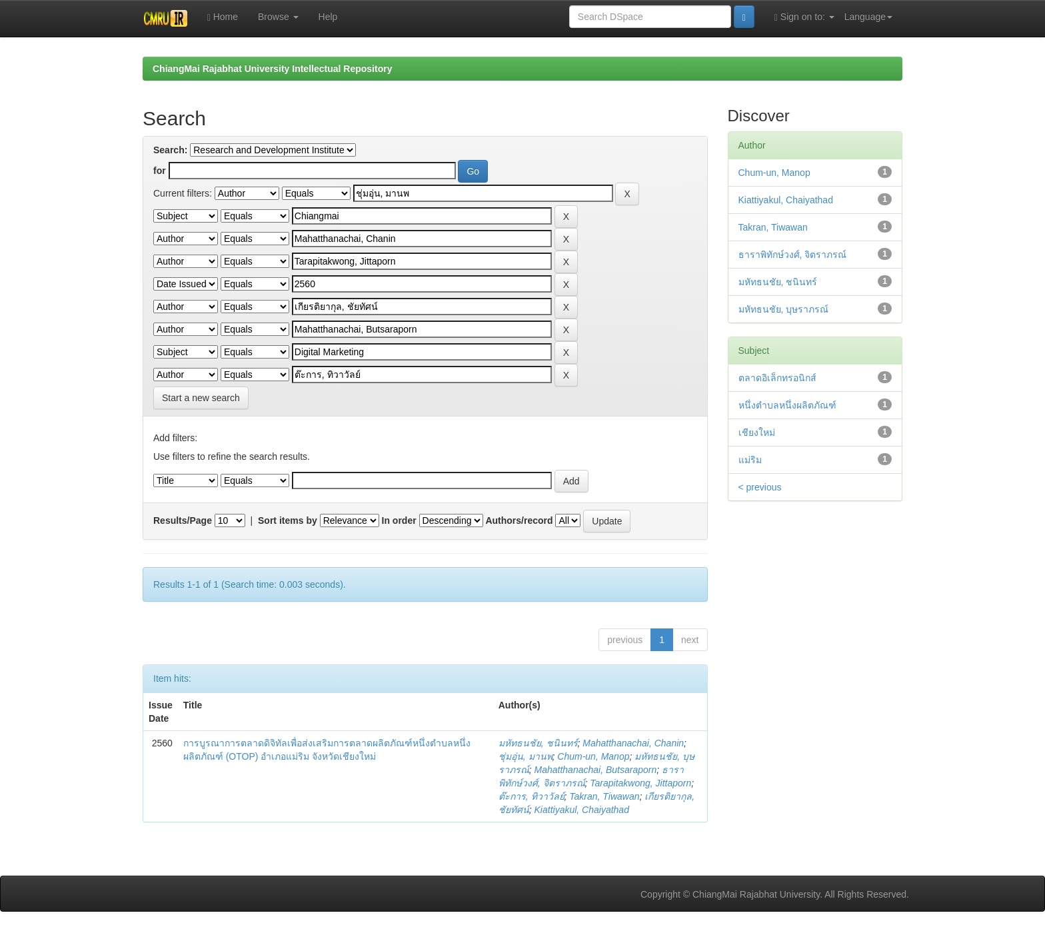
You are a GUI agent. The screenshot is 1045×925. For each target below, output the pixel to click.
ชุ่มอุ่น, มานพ (525, 756)
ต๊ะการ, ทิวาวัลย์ (531, 796)
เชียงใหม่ (756, 432)
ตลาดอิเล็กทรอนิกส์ (777, 378)
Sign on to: (804, 17)
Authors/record (518, 520)
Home (222, 17)
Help (328, 16)
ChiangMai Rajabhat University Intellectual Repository (272, 68)
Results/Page (182, 520)
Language (868, 16)
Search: (170, 150)
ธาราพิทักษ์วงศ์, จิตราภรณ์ (792, 254)
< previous (760, 487)
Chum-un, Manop (593, 756)
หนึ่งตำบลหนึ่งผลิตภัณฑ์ (787, 405)
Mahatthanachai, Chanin (633, 743)
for (159, 170)
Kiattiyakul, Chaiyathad (581, 809)
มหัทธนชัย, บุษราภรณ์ (783, 309)
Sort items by (287, 520)
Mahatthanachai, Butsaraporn (595, 769)
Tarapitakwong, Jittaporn (640, 783)
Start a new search (201, 398)
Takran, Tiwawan (604, 796)
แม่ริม (750, 460)
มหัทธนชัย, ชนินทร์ (538, 743)
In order (399, 520)
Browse (278, 16)
